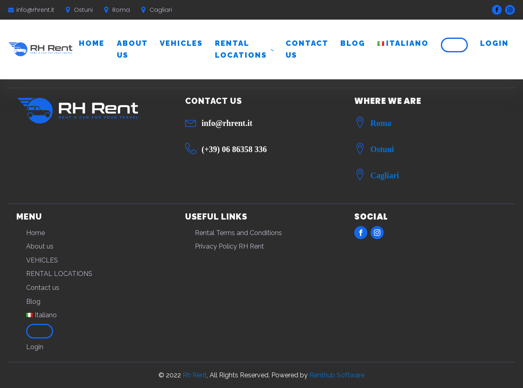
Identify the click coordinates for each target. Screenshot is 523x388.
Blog (352, 43)
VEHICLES (181, 43)
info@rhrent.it (35, 10)
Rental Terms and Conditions (238, 233)
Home (92, 43)
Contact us (307, 49)
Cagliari (385, 175)
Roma (381, 123)
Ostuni (382, 149)
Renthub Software (336, 375)
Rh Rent (195, 375)
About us (132, 49)
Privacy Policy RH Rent (229, 246)
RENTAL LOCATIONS (241, 49)
